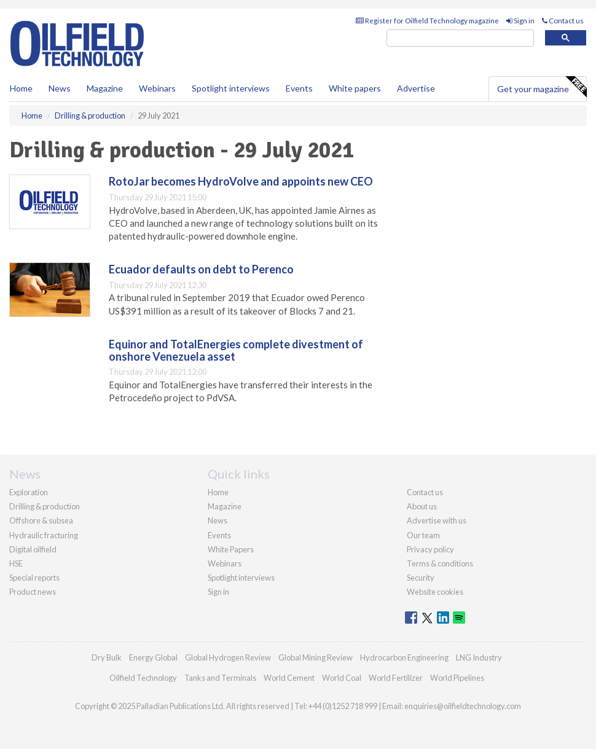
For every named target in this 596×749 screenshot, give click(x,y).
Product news (32, 592)
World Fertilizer (396, 678)
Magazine (105, 88)
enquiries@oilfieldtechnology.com (462, 706)
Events (299, 88)
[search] (460, 38)
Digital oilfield (33, 549)
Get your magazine (541, 87)
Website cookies (435, 592)
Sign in (520, 21)
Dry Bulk (107, 657)
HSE (16, 563)
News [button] (60, 88)
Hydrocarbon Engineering (404, 657)
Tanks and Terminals (220, 678)
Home (21, 88)
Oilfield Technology (143, 678)
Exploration (28, 492)
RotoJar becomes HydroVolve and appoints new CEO (241, 181)
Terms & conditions (440, 563)
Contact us (563, 21)
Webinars (157, 88)
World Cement (289, 678)
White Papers (231, 549)
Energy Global (153, 657)
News (217, 520)
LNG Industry (479, 657)
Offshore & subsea (41, 520)
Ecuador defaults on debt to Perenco (201, 269)
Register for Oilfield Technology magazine (427, 21)
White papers (355, 88)
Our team (423, 535)
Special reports (34, 577)
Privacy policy (430, 549)
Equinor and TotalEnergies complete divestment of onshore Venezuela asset (236, 350)
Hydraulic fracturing (43, 535)
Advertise (416, 88)
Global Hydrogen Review (228, 657)
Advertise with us (436, 520)
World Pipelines (457, 678)
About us (422, 506)
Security (420, 577)
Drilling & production (44, 506)
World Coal (341, 678)
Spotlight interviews (231, 88)
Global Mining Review (315, 657)
